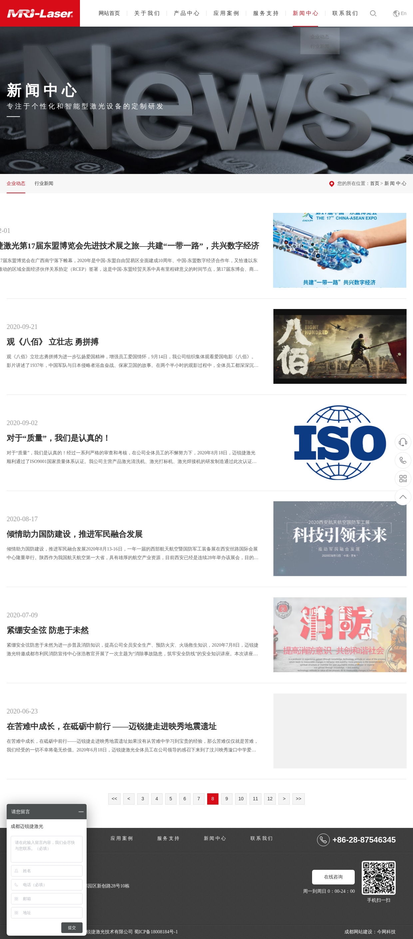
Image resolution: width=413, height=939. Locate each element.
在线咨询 (333, 876)
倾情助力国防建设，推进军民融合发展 (343, 538)
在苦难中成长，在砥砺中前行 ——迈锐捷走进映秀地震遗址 (343, 731)
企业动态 (16, 183)
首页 (374, 183)
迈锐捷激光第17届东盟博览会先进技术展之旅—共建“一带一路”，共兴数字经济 (339, 250)
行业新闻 (44, 183)
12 (270, 798)
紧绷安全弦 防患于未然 (343, 634)
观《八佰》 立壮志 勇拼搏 (343, 346)
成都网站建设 (358, 931)
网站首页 (109, 13)
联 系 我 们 (345, 13)
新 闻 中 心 (305, 13)
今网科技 (386, 931)
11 (255, 798)
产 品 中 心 (186, 13)
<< (114, 798)
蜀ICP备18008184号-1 (156, 931)
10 (241, 798)
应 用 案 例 (226, 13)
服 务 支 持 (265, 13)
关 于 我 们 (147, 13)
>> (298, 798)
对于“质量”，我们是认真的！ (343, 442)
